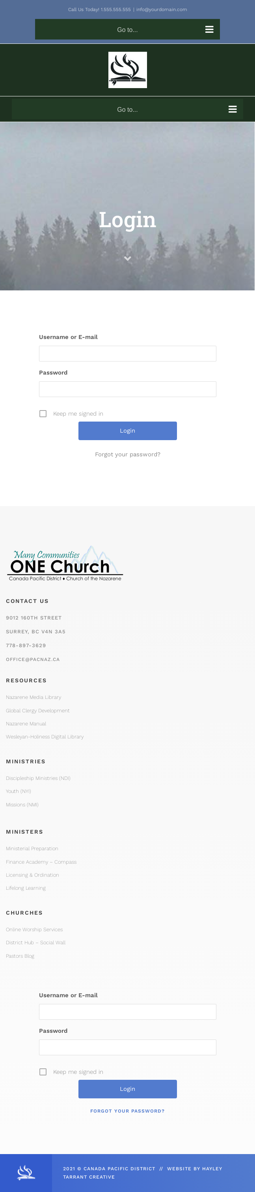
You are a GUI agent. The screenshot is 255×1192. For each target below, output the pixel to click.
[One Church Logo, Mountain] (65, 541)
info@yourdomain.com (161, 9)
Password (53, 372)
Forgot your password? (127, 454)
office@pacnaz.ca (33, 659)
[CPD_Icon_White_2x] (26, 1167)
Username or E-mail (68, 337)
